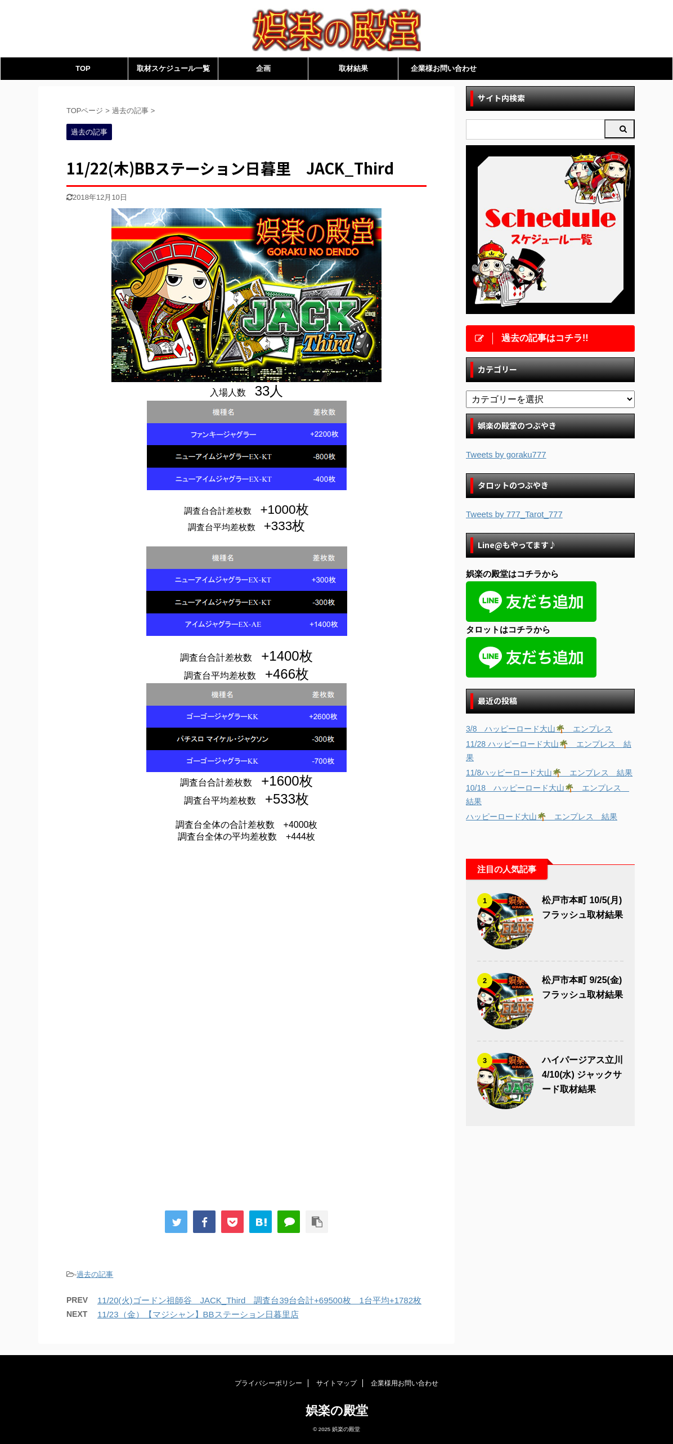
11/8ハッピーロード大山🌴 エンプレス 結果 (549, 772)
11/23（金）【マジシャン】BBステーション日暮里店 (198, 1314)
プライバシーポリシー (268, 1383)
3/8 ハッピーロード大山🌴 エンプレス (539, 728)
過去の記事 (95, 1274)
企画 (263, 68)
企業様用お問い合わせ (404, 1383)
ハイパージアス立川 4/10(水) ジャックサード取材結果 (582, 1074)
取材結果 (353, 68)
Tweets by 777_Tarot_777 (514, 514)
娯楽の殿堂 (337, 1410)
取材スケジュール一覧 (173, 68)
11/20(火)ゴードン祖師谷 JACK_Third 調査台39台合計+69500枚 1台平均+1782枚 (259, 1300)
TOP (83, 68)
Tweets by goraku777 (506, 454)
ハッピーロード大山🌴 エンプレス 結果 (541, 816)
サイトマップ (336, 1383)
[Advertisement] (160, 944)
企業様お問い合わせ (444, 68)
